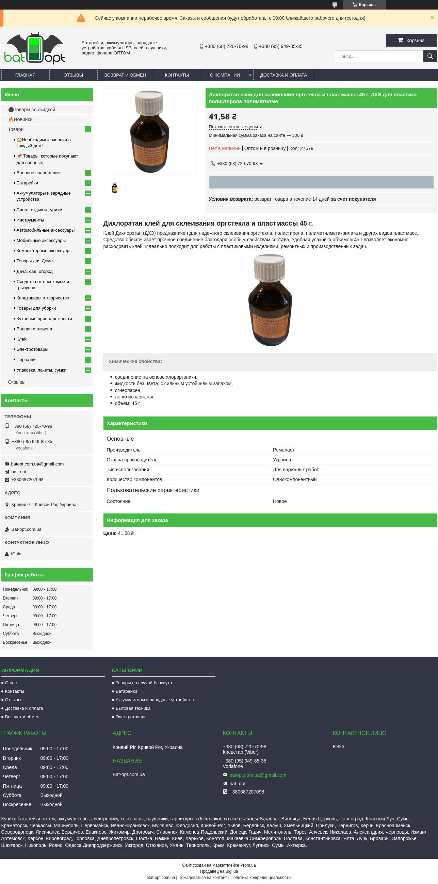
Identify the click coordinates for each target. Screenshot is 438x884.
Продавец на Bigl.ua (219, 871)
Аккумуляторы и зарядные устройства (155, 699)
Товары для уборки (36, 308)
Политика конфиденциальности (260, 877)
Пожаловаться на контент (202, 877)
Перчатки (26, 359)
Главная (25, 75)
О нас (11, 682)
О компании (225, 75)
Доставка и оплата (283, 75)
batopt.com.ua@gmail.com (37, 463)
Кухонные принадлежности (44, 318)
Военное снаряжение (38, 172)
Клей (22, 339)
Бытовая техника (133, 708)
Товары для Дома (35, 260)
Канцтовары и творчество (43, 297)
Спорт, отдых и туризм (40, 209)
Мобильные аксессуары (41, 240)
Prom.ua (248, 865)
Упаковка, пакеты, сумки (42, 370)
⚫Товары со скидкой (31, 109)
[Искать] (430, 56)
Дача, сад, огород (35, 271)
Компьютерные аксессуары (45, 250)
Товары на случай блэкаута (144, 682)
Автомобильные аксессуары (46, 230)
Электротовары (32, 349)
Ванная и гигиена (34, 328)
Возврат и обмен (125, 75)
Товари (16, 129)
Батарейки (27, 182)
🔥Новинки (20, 119)
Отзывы (73, 75)
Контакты (177, 75)
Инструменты (30, 220)
